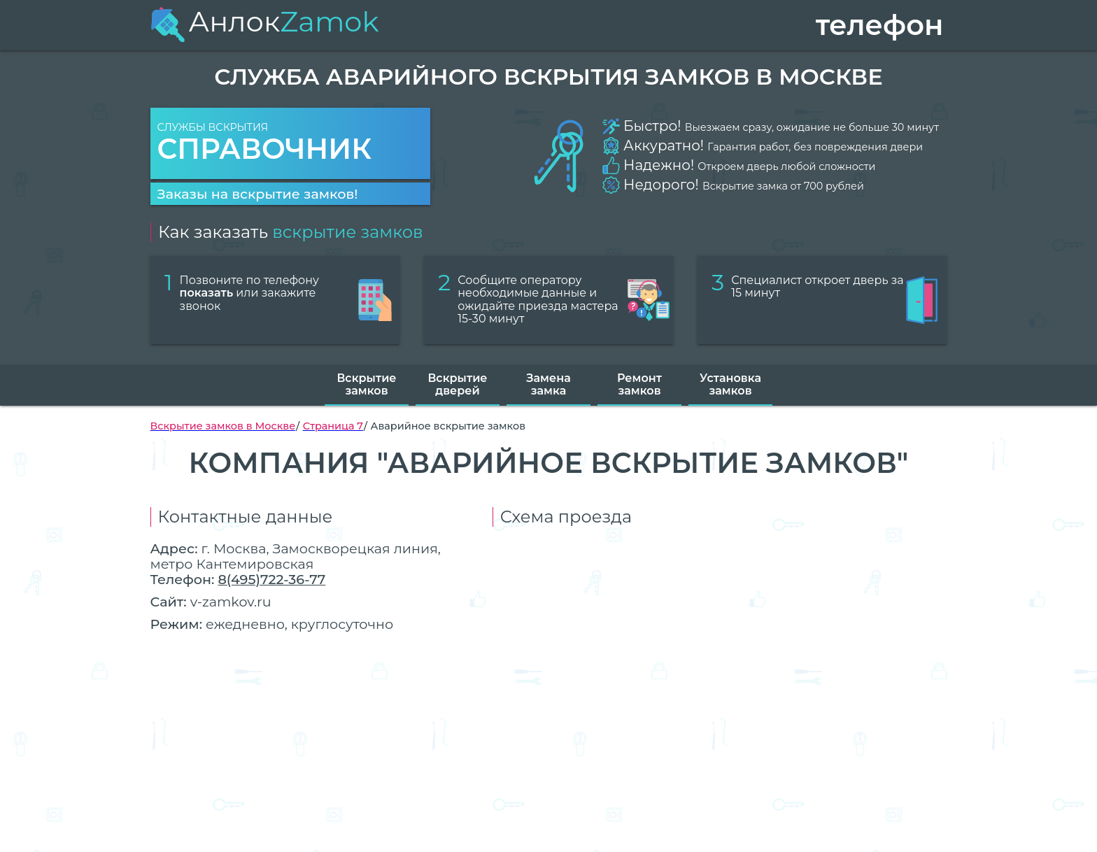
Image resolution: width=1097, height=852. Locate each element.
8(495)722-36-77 (271, 579)
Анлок (264, 21)
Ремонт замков (639, 384)
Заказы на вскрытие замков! (257, 193)
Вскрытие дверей (457, 384)
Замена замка (548, 384)
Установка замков (730, 384)
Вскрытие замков (366, 384)
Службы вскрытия (290, 143)
